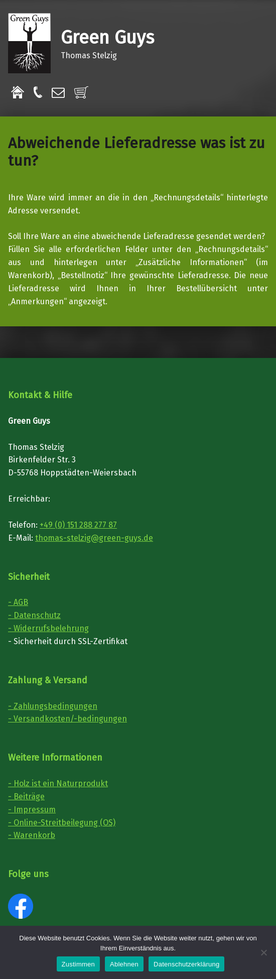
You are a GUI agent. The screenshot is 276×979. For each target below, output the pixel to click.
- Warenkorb (31, 835)
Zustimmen (78, 964)
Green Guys (107, 38)
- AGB (18, 602)
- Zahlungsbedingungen (52, 706)
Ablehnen (124, 964)
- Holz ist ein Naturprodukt (58, 783)
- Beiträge (26, 796)
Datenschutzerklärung (186, 964)
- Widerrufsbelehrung (48, 628)
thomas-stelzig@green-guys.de (94, 538)
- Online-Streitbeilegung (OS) (61, 822)
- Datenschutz (34, 615)
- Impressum (32, 809)
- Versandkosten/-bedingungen (67, 718)
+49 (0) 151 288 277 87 (78, 525)
